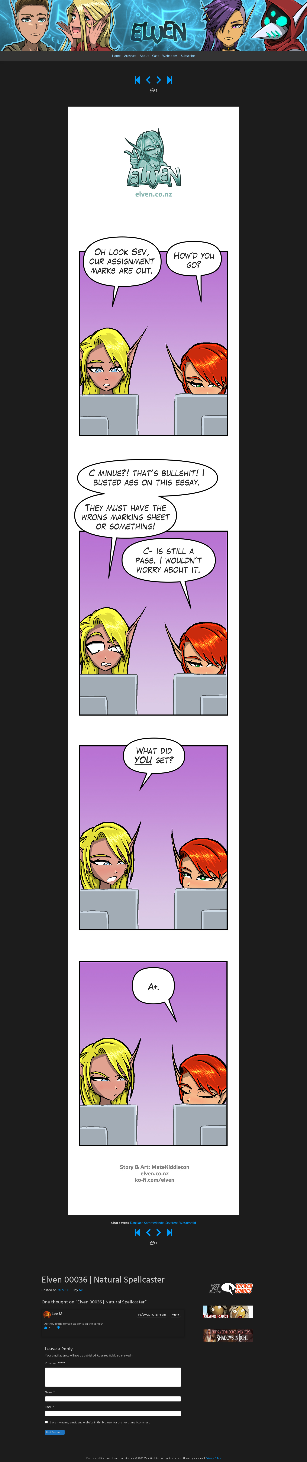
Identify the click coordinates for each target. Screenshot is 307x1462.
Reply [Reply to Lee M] (175, 1315)
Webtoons (170, 56)
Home (116, 56)
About (144, 56)
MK (81, 1290)
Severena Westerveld (180, 1223)
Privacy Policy (213, 1458)
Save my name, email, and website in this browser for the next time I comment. (100, 1423)
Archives (130, 56)
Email (48, 1407)
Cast (155, 56)
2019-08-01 (65, 1290)
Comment (51, 1364)
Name (48, 1392)
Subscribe (188, 56)
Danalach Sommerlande (147, 1223)
